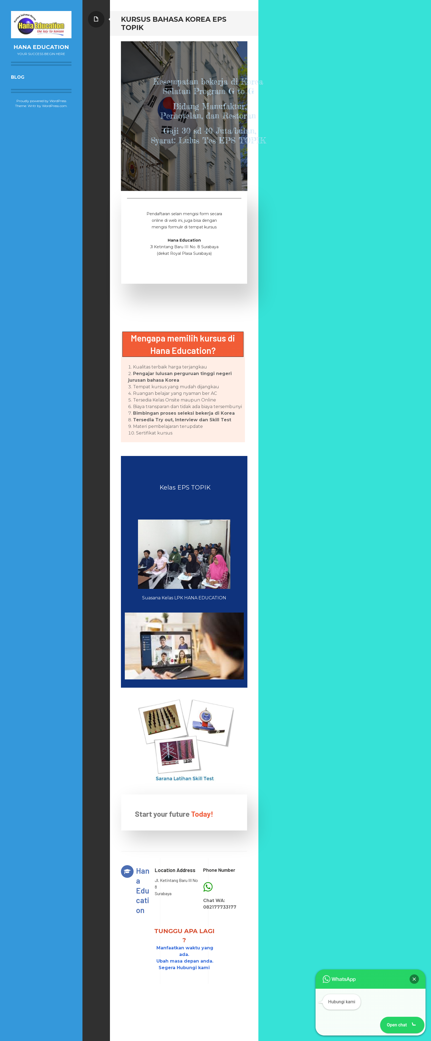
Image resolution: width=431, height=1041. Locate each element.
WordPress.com (54, 106)
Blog (17, 77)
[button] (414, 979)
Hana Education (41, 47)
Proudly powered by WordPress (41, 101)
